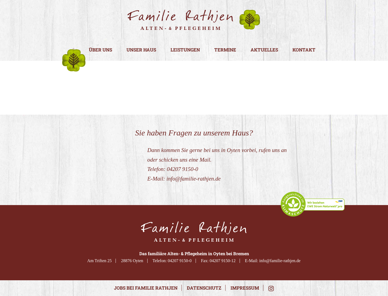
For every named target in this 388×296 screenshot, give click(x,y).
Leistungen (185, 50)
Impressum (245, 288)
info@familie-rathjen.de (194, 178)
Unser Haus (141, 50)
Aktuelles (264, 50)
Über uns (100, 50)
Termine (225, 50)
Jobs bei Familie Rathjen (145, 288)
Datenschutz (204, 288)
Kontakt (303, 50)
